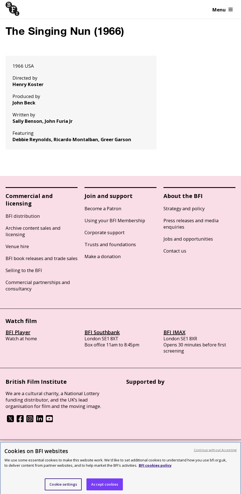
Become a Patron (103, 208)
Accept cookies (104, 486)
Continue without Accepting (215, 452)
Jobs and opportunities (188, 239)
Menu (222, 9)
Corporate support (105, 232)
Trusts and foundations (110, 244)
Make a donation (103, 256)
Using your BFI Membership (115, 220)
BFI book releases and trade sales (42, 258)
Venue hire (17, 246)
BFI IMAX (174, 332)
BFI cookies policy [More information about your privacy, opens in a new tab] (155, 467)
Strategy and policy (184, 208)
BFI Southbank (102, 332)
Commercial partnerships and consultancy (38, 285)
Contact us (174, 251)
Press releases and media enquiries (190, 223)
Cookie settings (63, 486)
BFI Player (18, 332)
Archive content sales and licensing (33, 231)
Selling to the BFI (24, 270)
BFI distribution (23, 216)
